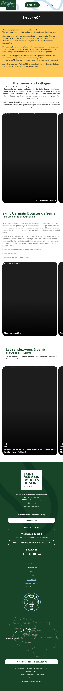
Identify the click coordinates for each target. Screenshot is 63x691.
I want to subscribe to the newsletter (31, 543)
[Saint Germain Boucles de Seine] (3, 3)
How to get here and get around (31, 662)
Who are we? (31, 579)
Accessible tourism (31, 583)
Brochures (31, 564)
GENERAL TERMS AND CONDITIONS (32, 675)
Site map (31, 678)
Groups (31, 575)
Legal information (31, 671)
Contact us (31, 520)
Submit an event (31, 587)
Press (31, 571)
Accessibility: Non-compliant (31, 681)
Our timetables (31, 527)
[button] (52, 5)
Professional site (31, 568)
